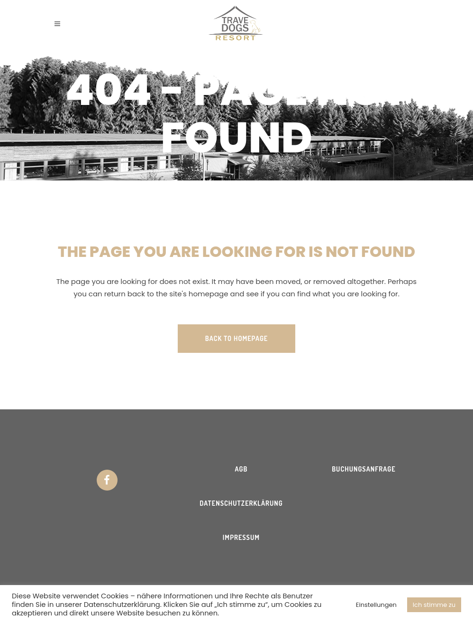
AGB (241, 469)
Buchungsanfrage (363, 469)
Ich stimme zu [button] (434, 604)
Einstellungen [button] (376, 604)
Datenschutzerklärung (241, 503)
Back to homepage (236, 338)
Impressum (241, 537)
